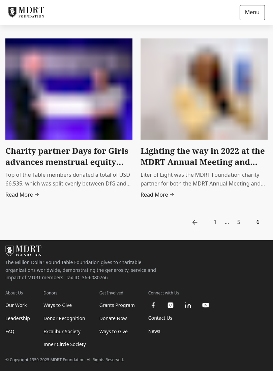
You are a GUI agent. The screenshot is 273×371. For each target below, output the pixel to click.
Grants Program (117, 305)
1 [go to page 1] (215, 222)
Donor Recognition (64, 318)
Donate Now (113, 318)
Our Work (16, 305)
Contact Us (160, 318)
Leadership (17, 318)
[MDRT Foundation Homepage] (26, 12)
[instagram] (170, 305)
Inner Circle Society (64, 344)
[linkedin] (188, 305)
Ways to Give (57, 305)
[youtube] (205, 305)
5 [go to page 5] (238, 222)
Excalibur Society (62, 331)
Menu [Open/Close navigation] (252, 12)
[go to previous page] (195, 222)
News (154, 331)
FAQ (9, 331)
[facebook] (153, 305)
